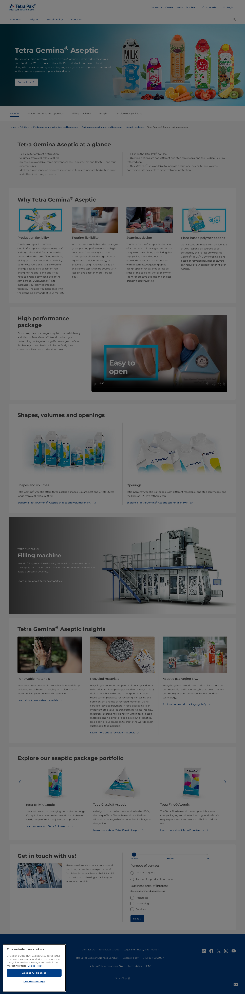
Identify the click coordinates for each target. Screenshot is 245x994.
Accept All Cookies (34, 974)
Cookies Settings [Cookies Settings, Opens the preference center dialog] (34, 983)
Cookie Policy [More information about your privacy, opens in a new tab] (35, 967)
